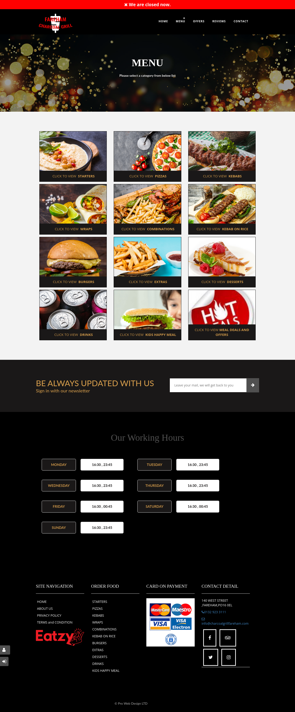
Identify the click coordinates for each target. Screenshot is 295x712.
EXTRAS (98, 650)
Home (163, 21)
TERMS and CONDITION (54, 622)
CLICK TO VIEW (73, 176)
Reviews (219, 21)
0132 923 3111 (214, 612)
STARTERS (99, 601)
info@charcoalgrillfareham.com (225, 621)
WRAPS (97, 622)
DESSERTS (99, 657)
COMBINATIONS (104, 629)
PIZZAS (97, 608)
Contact (241, 21)
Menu (180, 21)
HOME (42, 601)
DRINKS (98, 663)
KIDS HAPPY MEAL (105, 670)
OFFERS (199, 21)
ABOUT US (45, 608)
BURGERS (99, 643)
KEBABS (98, 615)
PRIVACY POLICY (49, 615)
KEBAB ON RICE (104, 636)
